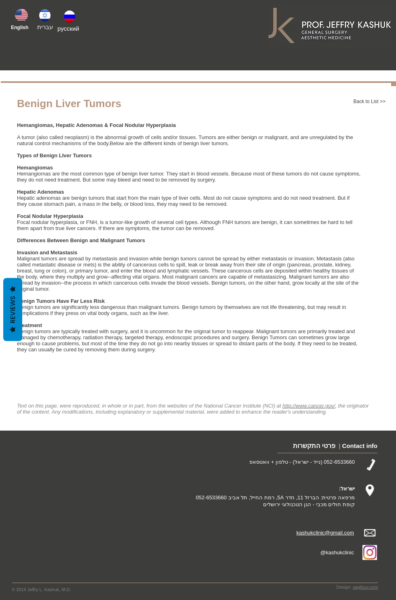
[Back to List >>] (359, 102)
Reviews (12, 309)
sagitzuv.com (365, 587)
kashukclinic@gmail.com (325, 533)
